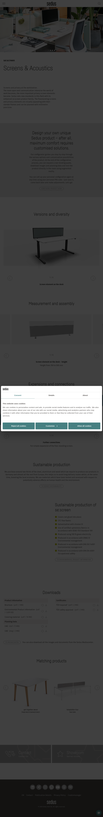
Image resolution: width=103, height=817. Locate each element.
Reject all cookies (18, 426)
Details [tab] (51, 395)
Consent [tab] (17, 395)
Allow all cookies (84, 426)
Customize (51, 426)
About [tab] (85, 395)
